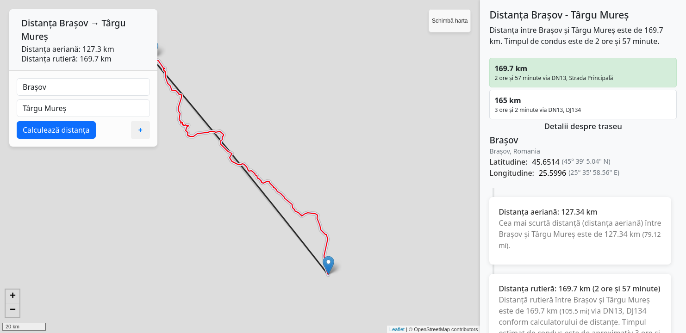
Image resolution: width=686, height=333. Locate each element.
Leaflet (397, 329)
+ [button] (13, 296)
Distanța (39, 23)
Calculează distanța (56, 130)
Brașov (73, 23)
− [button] (13, 310)
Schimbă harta (450, 21)
